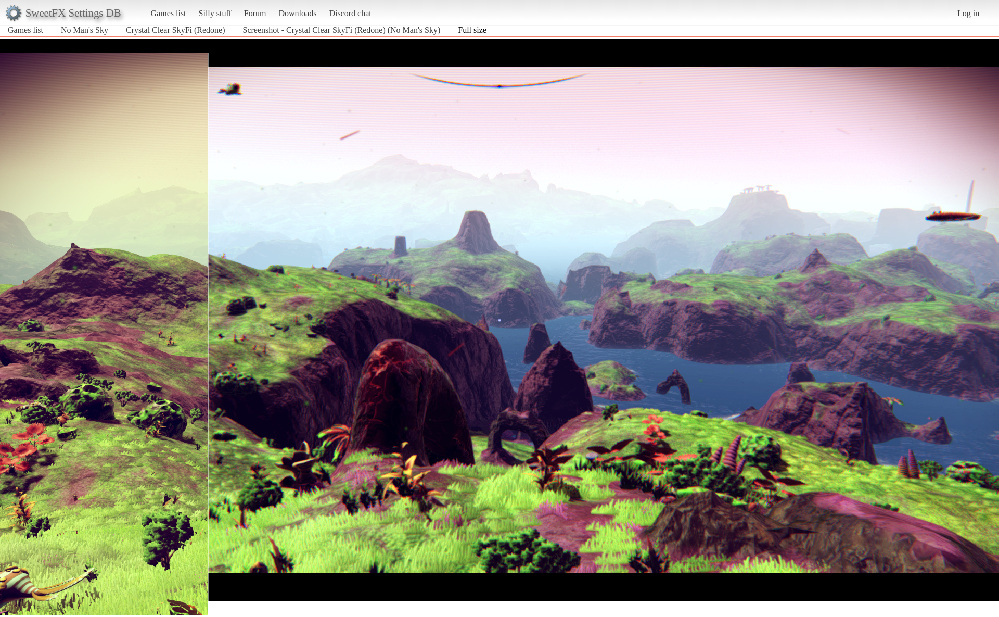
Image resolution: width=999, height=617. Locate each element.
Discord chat (350, 13)
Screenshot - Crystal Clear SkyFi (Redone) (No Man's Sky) (342, 30)
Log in (968, 13)
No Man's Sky (84, 30)
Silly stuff (215, 13)
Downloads (297, 13)
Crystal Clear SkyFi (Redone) (175, 30)
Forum (255, 13)
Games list (168, 13)
